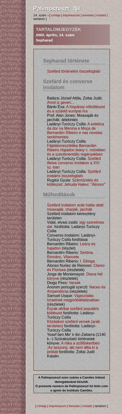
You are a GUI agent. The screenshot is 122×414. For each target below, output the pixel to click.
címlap (55, 15)
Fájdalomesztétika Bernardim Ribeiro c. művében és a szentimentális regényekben (76, 150)
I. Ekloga (87, 261)
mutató (101, 15)
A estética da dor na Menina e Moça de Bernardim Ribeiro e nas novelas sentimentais (75, 130)
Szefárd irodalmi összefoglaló (74, 173)
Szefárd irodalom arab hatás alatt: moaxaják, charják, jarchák (75, 207)
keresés (88, 15)
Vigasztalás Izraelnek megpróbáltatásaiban (73, 298)
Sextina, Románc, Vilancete (70, 255)
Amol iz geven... (60, 102)
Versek (75, 283)
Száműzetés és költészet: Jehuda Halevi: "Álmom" (76, 182)
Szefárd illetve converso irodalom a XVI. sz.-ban (74, 163)
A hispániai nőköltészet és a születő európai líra (76, 109)
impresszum (71, 15)
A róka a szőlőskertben (80, 343)
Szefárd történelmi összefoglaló (73, 71)
